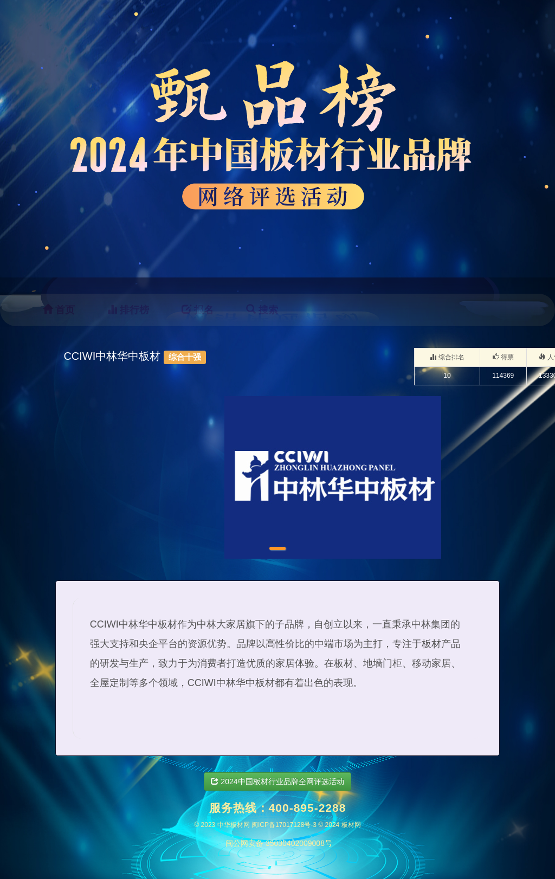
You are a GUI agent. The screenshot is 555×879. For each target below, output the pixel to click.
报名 (198, 309)
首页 (59, 309)
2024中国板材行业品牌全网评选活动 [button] (277, 781)
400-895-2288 (307, 808)
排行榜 (128, 309)
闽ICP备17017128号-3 (284, 825)
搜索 (262, 309)
